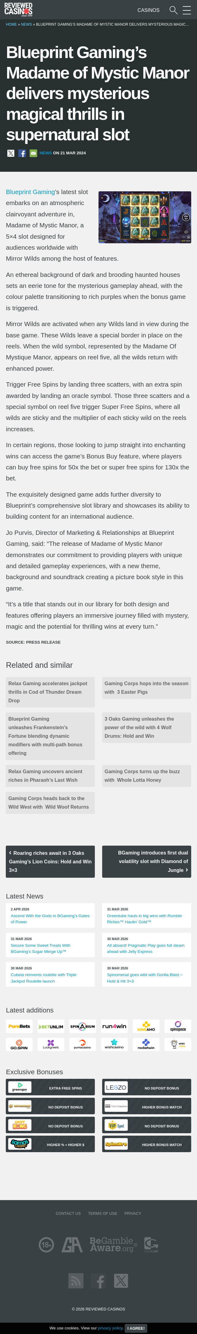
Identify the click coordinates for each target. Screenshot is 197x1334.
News (26, 24)
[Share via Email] (33, 153)
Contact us (68, 1213)
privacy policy (110, 1328)
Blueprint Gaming (30, 191)
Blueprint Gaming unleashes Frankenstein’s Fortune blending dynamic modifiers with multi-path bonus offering (45, 736)
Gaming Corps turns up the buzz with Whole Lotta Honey (142, 776)
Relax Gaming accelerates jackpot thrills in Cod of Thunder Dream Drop (47, 692)
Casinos (148, 10)
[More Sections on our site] (186, 10)
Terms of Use (102, 1213)
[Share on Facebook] (22, 153)
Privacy (132, 1213)
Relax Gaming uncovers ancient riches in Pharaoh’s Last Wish (45, 776)
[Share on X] (11, 153)
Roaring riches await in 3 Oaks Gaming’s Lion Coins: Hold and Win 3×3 (50, 862)
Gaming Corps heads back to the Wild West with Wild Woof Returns (48, 803)
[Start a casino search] (173, 10)
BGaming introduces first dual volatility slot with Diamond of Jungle (153, 861)
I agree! (136, 1328)
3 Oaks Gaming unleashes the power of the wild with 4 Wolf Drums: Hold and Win (139, 727)
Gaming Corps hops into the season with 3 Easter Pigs (146, 688)
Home (11, 24)
